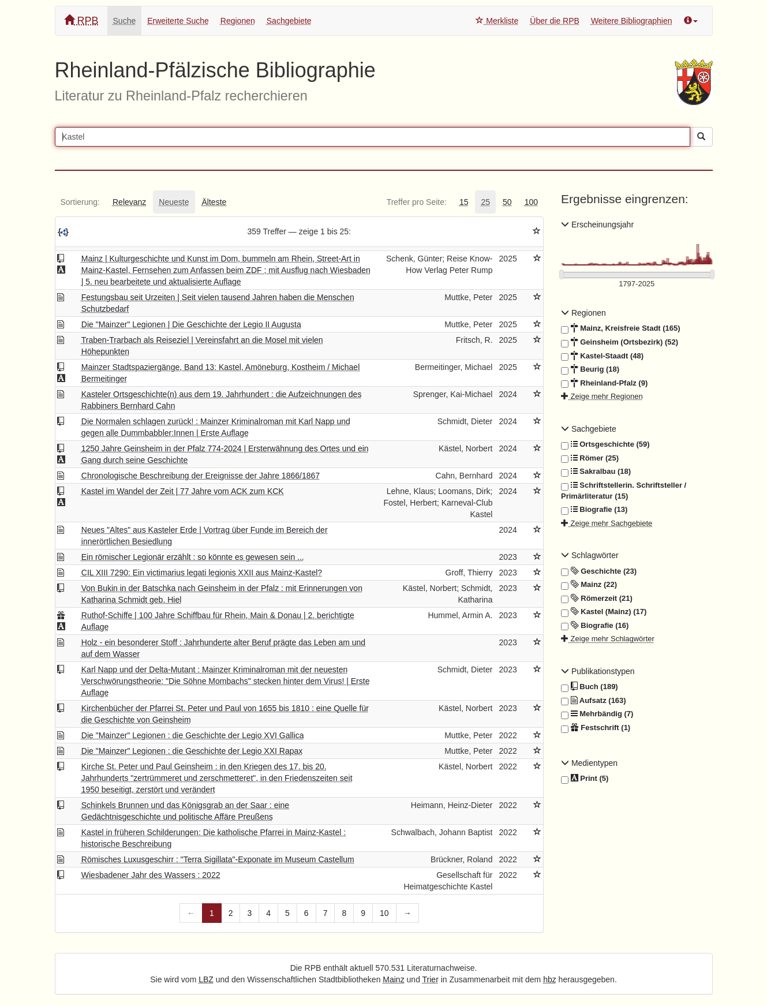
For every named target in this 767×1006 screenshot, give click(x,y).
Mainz (393, 979)
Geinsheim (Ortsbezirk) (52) (619, 342)
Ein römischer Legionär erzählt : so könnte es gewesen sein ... (192, 557)
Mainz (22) (589, 584)
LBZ (206, 979)
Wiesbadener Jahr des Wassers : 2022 (150, 875)
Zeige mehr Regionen (602, 396)
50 (507, 202)
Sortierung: (80, 202)
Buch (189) (589, 687)
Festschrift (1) (595, 728)
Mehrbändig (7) (597, 714)
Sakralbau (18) (596, 471)
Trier (430, 979)
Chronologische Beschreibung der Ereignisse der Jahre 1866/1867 (200, 475)
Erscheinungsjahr (597, 224)
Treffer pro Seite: (417, 202)
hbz (549, 979)
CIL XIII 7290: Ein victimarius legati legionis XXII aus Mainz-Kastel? (201, 572)
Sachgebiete (289, 20)
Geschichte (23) (599, 571)
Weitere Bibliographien (631, 20)
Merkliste (497, 20)
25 (485, 202)
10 (384, 913)
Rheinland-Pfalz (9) (604, 383)
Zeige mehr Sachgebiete (606, 523)
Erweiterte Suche (178, 20)
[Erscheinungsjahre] (637, 284)
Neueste (174, 202)
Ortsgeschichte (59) (605, 444)
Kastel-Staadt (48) (602, 356)
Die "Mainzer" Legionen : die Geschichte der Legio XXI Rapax (192, 751)
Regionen (237, 20)
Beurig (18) (590, 369)
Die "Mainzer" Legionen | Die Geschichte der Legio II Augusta (191, 324)
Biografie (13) (594, 509)
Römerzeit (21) (597, 598)
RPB (81, 20)
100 (531, 202)
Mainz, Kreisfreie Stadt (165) (620, 328)
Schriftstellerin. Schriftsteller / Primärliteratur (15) (623, 490)
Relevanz (129, 202)
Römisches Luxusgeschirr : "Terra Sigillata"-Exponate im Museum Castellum (217, 859)
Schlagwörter (590, 555)
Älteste (214, 202)
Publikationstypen (598, 671)
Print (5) (584, 779)
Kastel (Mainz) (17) (603, 612)
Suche (124, 20)
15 (464, 202)
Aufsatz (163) (593, 700)
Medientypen (589, 763)
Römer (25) (590, 458)
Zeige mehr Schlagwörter (607, 638)
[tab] (80, 202)
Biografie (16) (594, 625)
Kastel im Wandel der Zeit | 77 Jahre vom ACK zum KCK (182, 491)
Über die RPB (554, 20)
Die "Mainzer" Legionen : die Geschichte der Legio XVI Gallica (192, 735)
